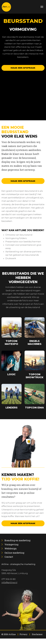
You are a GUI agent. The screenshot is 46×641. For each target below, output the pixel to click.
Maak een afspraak (23, 68)
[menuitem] (17, 540)
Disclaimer (37, 634)
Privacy (23, 634)
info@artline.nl (9, 582)
